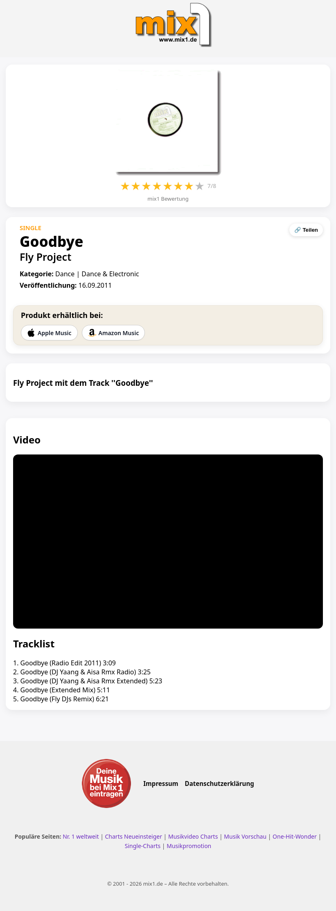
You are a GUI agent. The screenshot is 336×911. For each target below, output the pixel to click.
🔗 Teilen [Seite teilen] (306, 230)
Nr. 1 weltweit (81, 836)
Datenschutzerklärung (219, 783)
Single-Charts (142, 846)
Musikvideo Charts (193, 836)
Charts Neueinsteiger (133, 836)
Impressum (160, 783)
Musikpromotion (189, 846)
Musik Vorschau (245, 836)
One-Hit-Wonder (295, 836)
